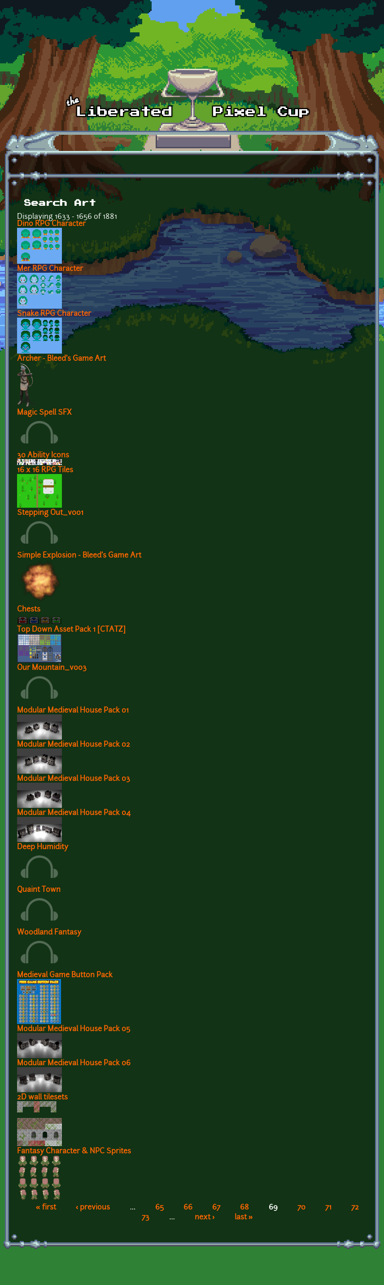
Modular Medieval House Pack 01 (73, 710)
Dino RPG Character (51, 224)
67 (216, 1207)
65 (159, 1207)
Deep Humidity (42, 847)
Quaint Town (39, 890)
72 (355, 1207)
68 (244, 1207)
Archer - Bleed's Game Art (61, 359)
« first (46, 1207)
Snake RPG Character (54, 314)
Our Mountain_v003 (52, 668)
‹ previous (93, 1207)
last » (244, 1217)
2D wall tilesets (42, 1097)
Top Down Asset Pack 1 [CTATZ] (71, 630)
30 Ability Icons (43, 455)
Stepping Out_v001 (50, 513)
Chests (28, 609)
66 (187, 1207)
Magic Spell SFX (44, 413)
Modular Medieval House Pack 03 (73, 779)
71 (328, 1207)
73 (145, 1217)
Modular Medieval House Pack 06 (74, 1063)
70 (301, 1207)
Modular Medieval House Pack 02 (73, 745)
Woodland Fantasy (49, 932)
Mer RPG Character (50, 269)
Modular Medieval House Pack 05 (73, 1029)
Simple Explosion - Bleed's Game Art (79, 555)
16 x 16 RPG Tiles (45, 470)
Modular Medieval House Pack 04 (74, 813)
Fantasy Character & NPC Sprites (74, 1151)
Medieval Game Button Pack (65, 975)
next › (205, 1217)
